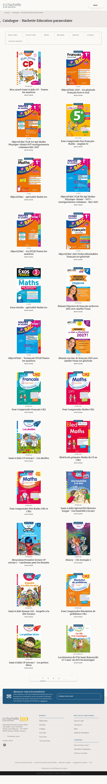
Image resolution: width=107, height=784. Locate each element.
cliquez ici (43, 701)
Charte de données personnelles (45, 762)
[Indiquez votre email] (76, 696)
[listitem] (4, 745)
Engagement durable (80, 762)
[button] (14, 35)
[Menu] (96, 5)
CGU (90, 762)
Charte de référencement (23, 762)
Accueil (6, 12)
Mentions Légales (65, 762)
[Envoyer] (98, 696)
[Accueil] (12, 5)
